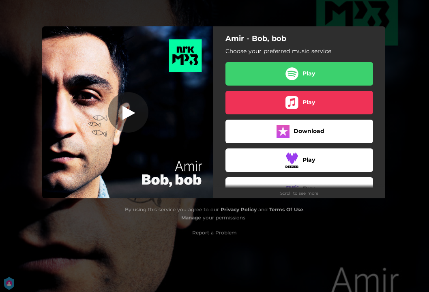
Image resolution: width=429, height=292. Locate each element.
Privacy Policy (239, 209)
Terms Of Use (286, 209)
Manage (191, 218)
